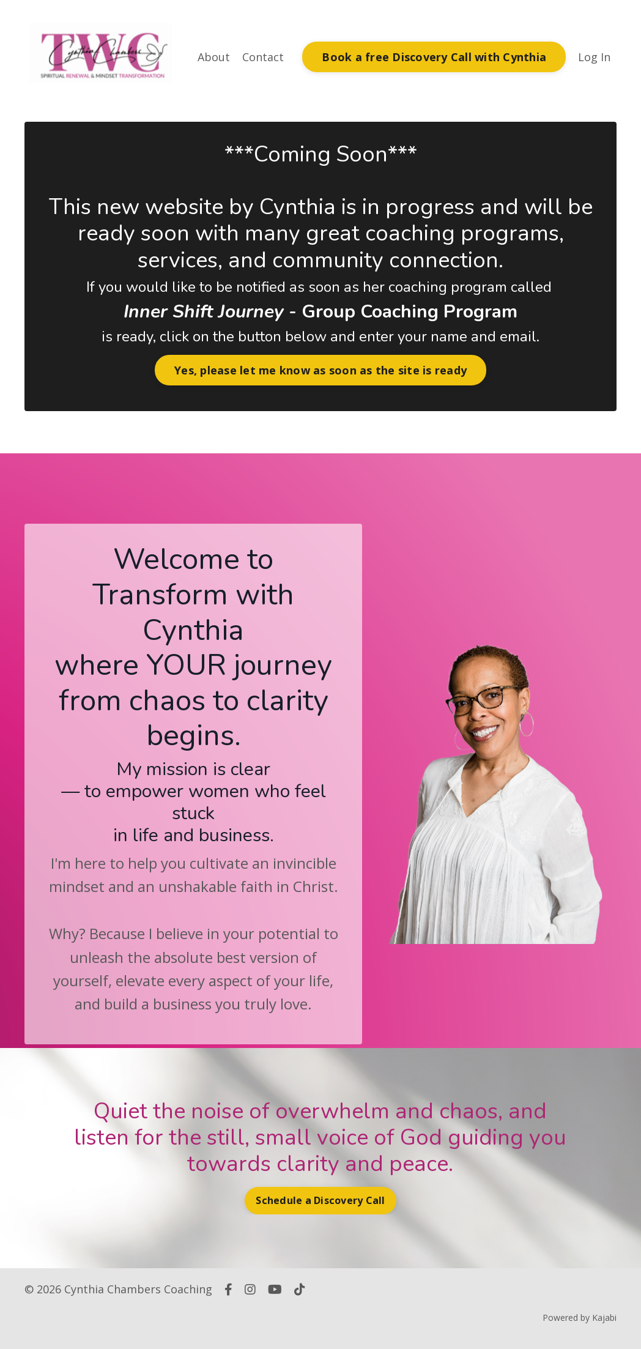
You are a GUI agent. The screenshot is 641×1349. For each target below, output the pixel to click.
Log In (594, 57)
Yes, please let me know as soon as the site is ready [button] (320, 370)
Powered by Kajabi (580, 1317)
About (214, 57)
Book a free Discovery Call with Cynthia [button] (434, 57)
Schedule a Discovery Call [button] (320, 1200)
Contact (263, 57)
